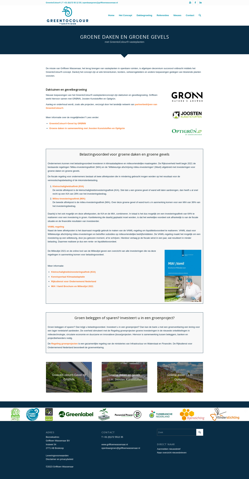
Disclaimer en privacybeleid (59, 459)
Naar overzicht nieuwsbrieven (172, 452)
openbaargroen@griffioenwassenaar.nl (100, 3)
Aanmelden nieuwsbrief (168, 449)
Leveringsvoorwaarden (57, 455)
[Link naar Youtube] (190, 2)
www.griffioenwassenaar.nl (115, 444)
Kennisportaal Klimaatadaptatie (68, 276)
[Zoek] (199, 15)
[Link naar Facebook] (195, 2)
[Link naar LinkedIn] (200, 2)
